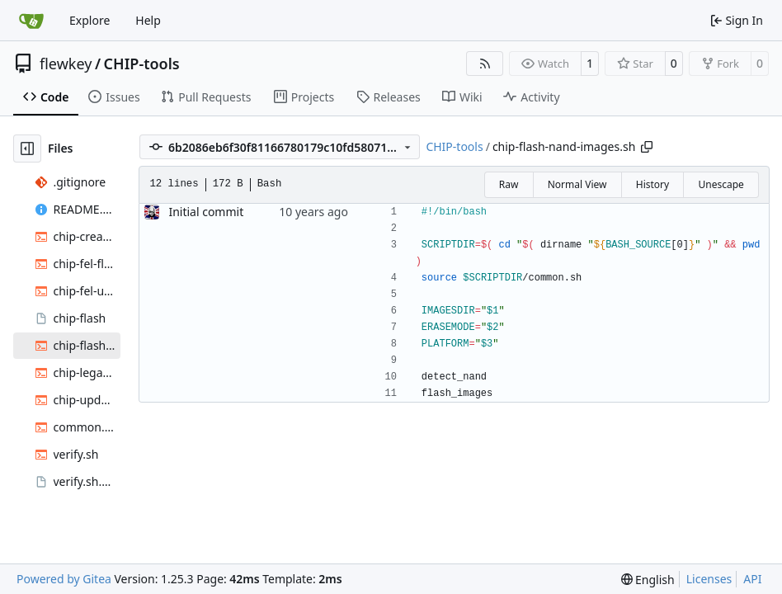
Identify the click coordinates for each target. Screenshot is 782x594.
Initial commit (205, 211)
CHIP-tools (142, 63)
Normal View (577, 184)
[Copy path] (646, 147)
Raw (509, 184)
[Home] (31, 20)
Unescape (720, 184)
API (752, 579)
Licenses (709, 579)
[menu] (648, 579)
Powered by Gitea (63, 579)
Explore (89, 20)
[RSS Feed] (485, 63)
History (652, 184)
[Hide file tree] (27, 148)
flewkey (66, 63)
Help (148, 20)
